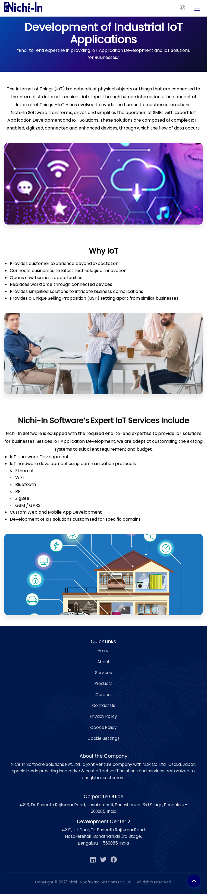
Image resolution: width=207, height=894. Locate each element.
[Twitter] (103, 860)
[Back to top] (193, 880)
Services (103, 672)
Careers (103, 694)
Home (104, 650)
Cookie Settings (103, 738)
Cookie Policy (103, 727)
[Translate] (183, 8)
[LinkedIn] (93, 860)
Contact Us (103, 705)
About (103, 662)
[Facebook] (114, 860)
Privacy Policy (103, 716)
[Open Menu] (197, 8)
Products (103, 683)
